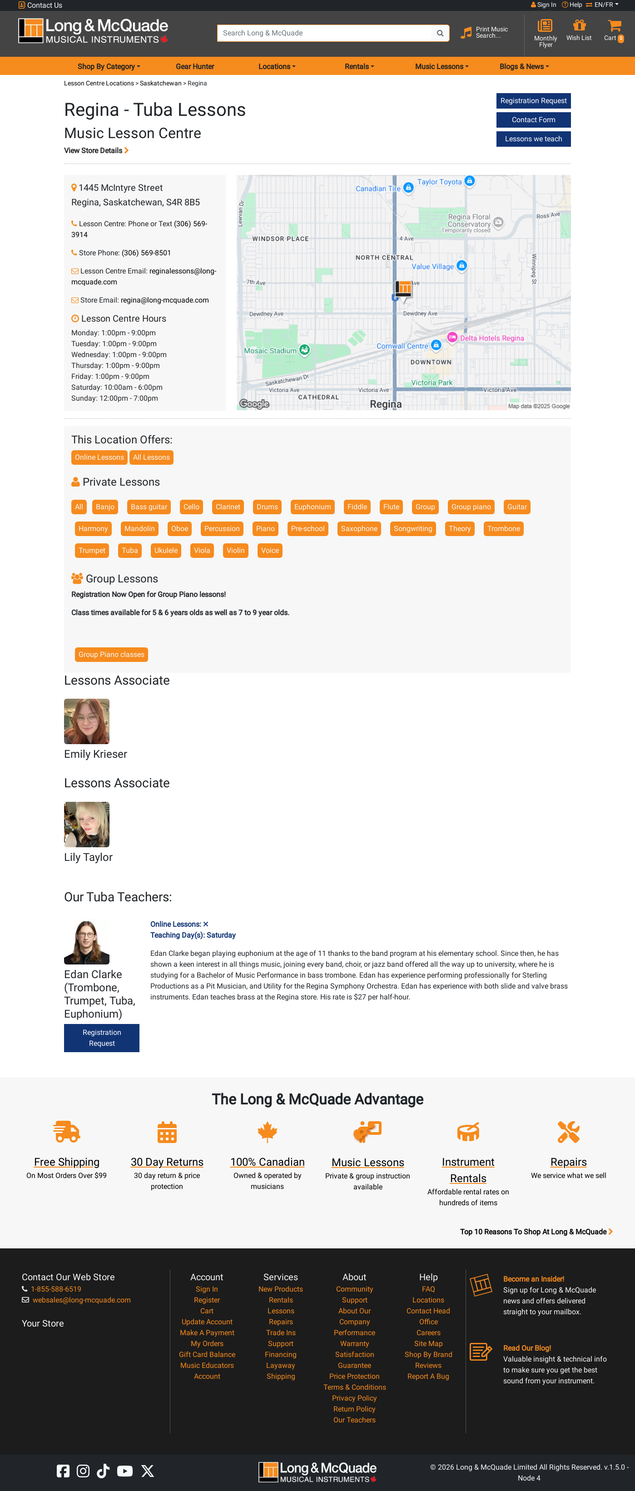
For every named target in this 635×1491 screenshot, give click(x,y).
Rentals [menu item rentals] (357, 66)
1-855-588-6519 (51, 1289)
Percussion (222, 528)
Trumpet (92, 550)
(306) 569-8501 (146, 252)
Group (425, 506)
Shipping (281, 1376)
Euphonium (312, 506)
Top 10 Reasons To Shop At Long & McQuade (536, 1232)
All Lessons (151, 457)
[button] (612, 34)
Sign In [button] (543, 4)
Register (207, 1300)
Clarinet (228, 506)
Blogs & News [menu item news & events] (522, 66)
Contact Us (40, 5)
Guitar (517, 506)
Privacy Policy (354, 1398)
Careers (429, 1332)
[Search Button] (441, 33)
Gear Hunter (195, 66)
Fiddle (357, 506)
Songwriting (413, 528)
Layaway (280, 1365)
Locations (428, 1300)
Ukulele (166, 550)
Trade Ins (281, 1332)
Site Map (428, 1343)
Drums (267, 506)
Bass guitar (149, 506)
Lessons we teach (533, 138)
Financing (281, 1354)
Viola (202, 550)
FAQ (428, 1289)
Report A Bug (428, 1376)
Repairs (281, 1321)
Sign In (207, 1289)
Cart (206, 1311)
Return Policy (354, 1409)
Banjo (105, 506)
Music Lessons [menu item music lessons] (439, 66)
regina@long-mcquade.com (165, 300)
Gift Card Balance (207, 1354)
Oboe (179, 528)
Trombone (503, 528)
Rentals (281, 1300)
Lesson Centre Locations (99, 83)
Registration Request (534, 100)
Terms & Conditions (354, 1387)
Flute (391, 506)
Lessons (281, 1311)
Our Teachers (354, 1420)
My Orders (207, 1343)
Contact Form (534, 119)
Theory (460, 528)
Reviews (428, 1365)
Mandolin (139, 528)
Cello (191, 506)
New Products (280, 1289)
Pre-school (308, 528)
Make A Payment (207, 1332)
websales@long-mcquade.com (76, 1300)
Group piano (471, 506)
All (79, 506)
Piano (265, 528)
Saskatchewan (161, 83)
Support (280, 1343)
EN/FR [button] (599, 4)
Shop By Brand (428, 1354)
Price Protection (354, 1376)
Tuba (130, 550)
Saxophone (359, 528)
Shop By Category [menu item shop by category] (106, 66)
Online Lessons (99, 457)
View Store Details (96, 150)
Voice (270, 550)
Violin (236, 550)
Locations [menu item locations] (274, 66)
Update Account (207, 1321)
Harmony (93, 528)
